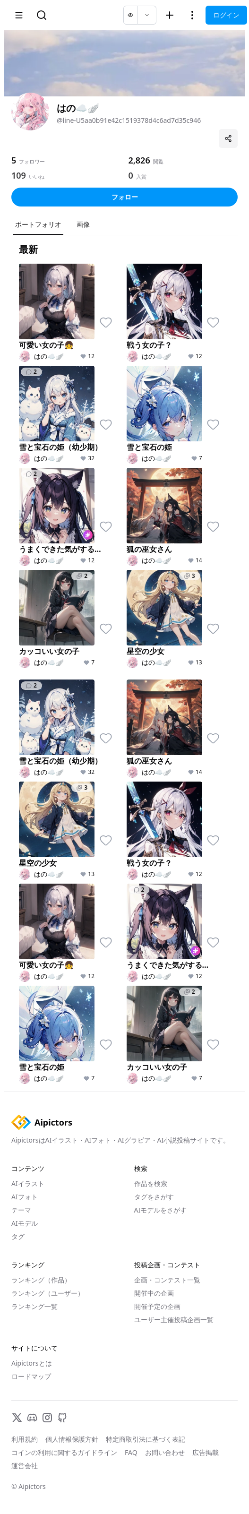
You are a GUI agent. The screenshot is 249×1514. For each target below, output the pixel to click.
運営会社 (24, 1465)
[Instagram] (47, 1417)
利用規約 (24, 1439)
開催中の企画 (154, 1293)
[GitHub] (62, 1417)
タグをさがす (154, 1196)
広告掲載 (205, 1452)
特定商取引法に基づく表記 (145, 1439)
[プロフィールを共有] (228, 138)
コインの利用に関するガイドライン (64, 1452)
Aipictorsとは (31, 1363)
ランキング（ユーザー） (47, 1293)
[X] (17, 1417)
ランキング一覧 (34, 1306)
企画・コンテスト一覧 (167, 1279)
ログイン (226, 14)
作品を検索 (150, 1183)
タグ (18, 1236)
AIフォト (24, 1196)
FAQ (131, 1452)
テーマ (21, 1209)
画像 (83, 224)
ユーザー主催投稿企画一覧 (174, 1319)
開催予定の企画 (157, 1306)
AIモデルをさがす (160, 1209)
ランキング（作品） (41, 1279)
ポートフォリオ (38, 224)
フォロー (125, 196)
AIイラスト (27, 1183)
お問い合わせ (165, 1452)
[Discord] (32, 1417)
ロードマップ (31, 1376)
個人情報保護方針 (71, 1439)
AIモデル (24, 1223)
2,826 (139, 160)
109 (18, 175)
